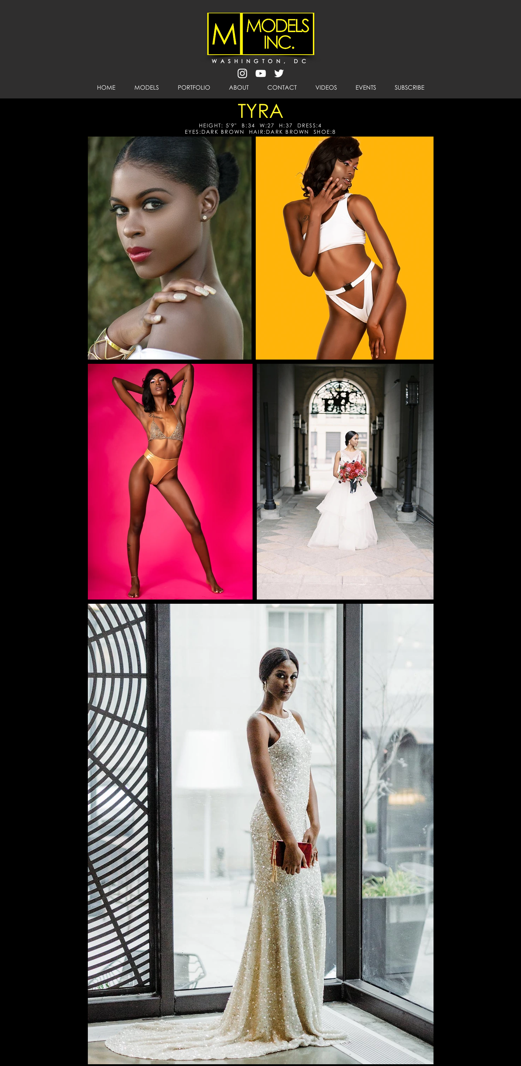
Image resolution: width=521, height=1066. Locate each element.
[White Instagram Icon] (242, 73)
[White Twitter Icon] (279, 73)
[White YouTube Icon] (260, 73)
